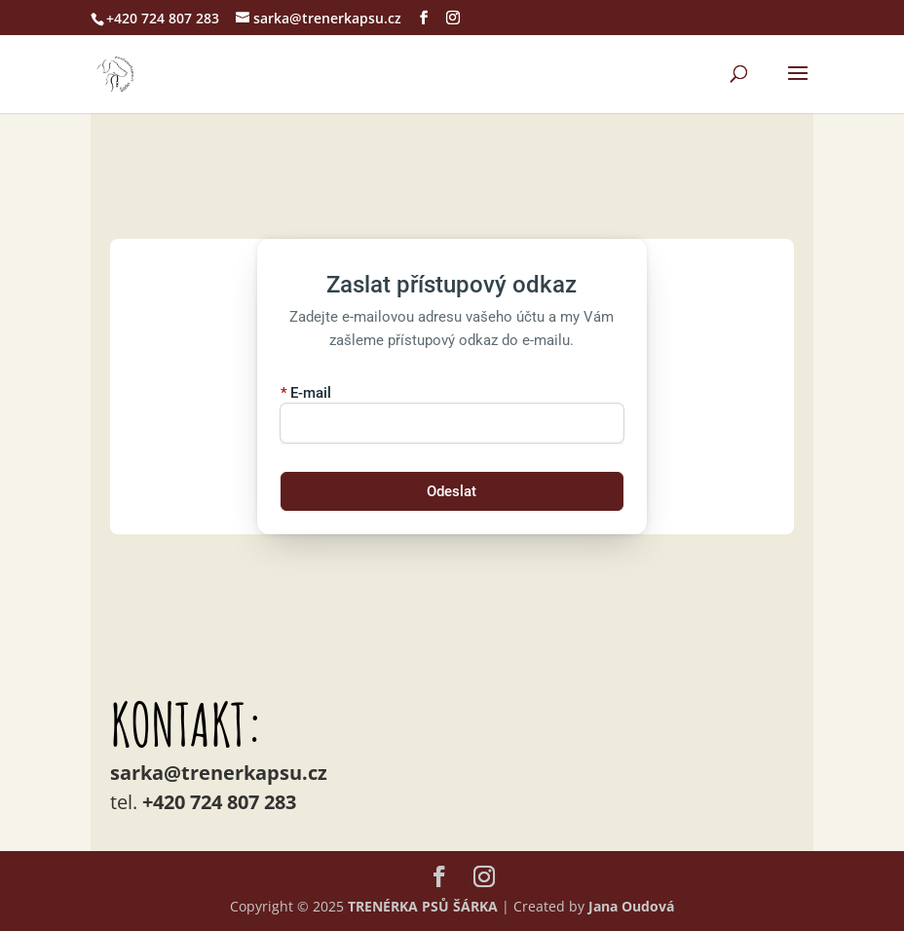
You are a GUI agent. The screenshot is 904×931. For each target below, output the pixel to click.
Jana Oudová (631, 906)
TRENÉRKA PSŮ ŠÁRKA (423, 906)
